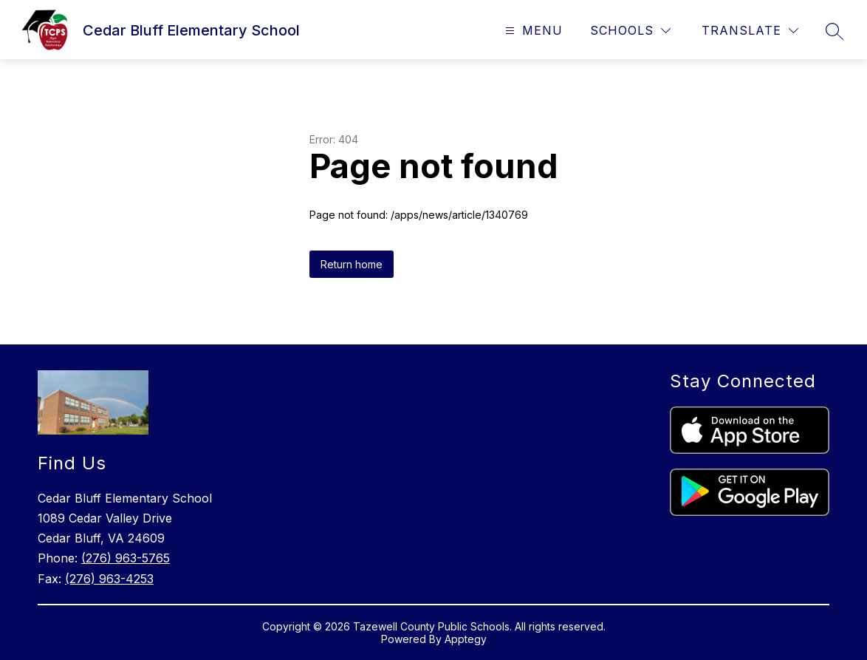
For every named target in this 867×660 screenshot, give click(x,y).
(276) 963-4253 (109, 578)
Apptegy (466, 639)
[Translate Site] (750, 30)
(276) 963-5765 (125, 558)
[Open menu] (532, 30)
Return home (352, 264)
